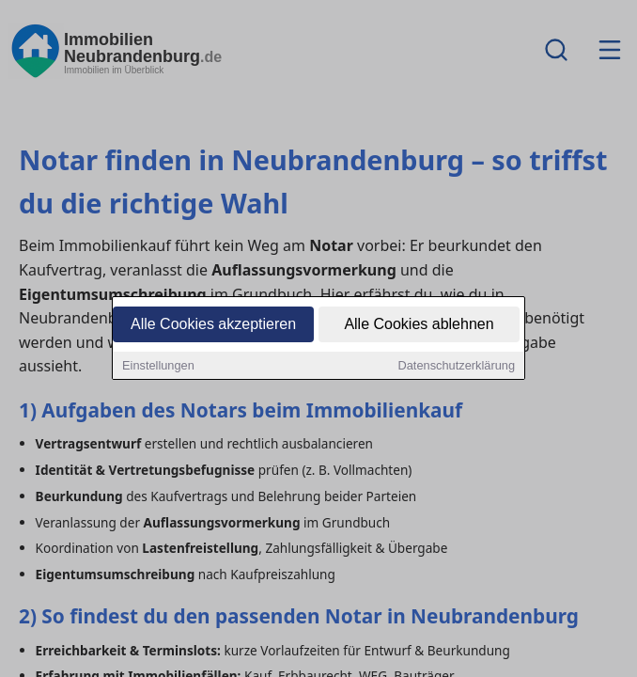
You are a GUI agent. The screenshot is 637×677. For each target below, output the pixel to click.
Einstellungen (158, 367)
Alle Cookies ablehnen (418, 326)
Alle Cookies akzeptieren (213, 326)
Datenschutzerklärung (456, 367)
